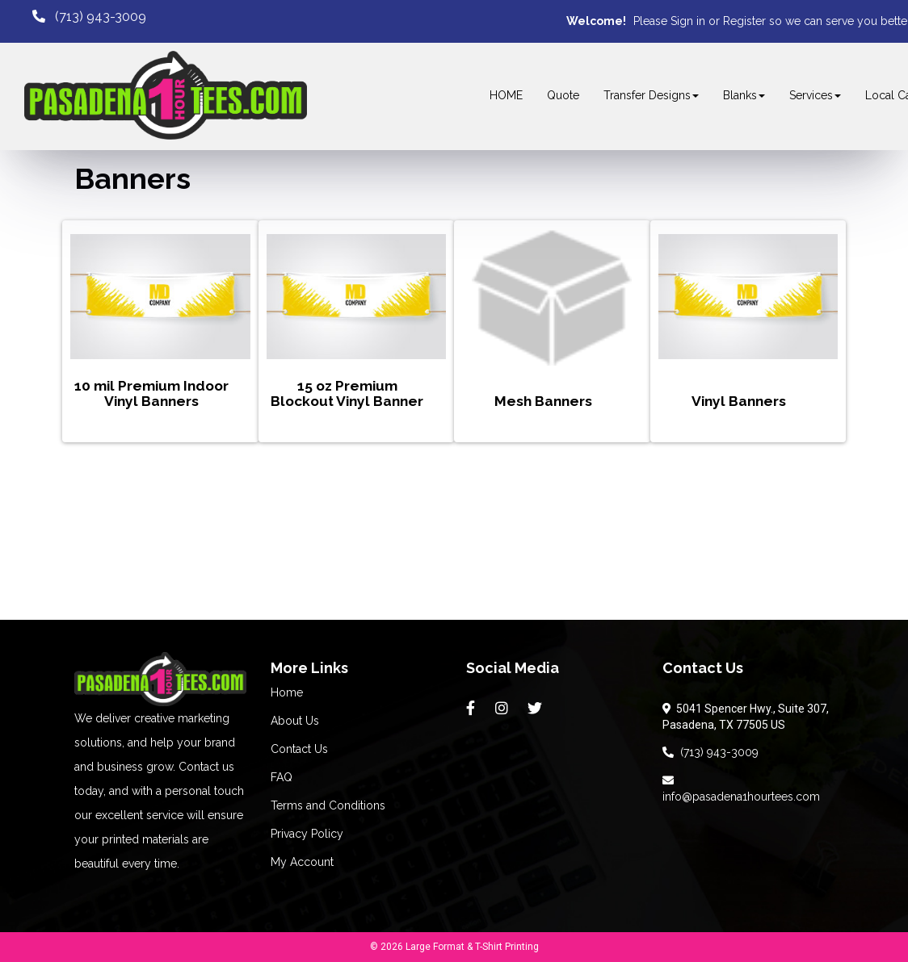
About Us (295, 720)
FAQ (281, 777)
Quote (563, 95)
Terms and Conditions (328, 805)
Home (287, 692)
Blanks (744, 95)
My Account (302, 861)
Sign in (687, 21)
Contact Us (299, 748)
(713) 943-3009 (710, 752)
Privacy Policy (307, 833)
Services (815, 95)
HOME (506, 95)
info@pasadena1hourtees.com (741, 788)
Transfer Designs (651, 95)
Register (744, 21)
